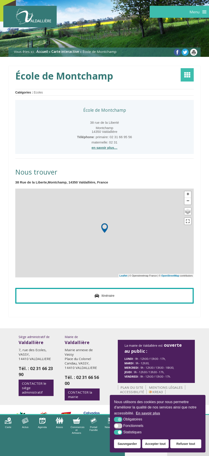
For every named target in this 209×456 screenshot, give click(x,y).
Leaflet (123, 275)
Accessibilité (132, 392)
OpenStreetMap (170, 275)
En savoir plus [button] (148, 413)
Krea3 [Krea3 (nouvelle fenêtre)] (156, 392)
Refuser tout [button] (185, 444)
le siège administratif (34, 387)
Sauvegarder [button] (127, 444)
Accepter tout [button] (155, 444)
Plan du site (131, 387)
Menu (195, 11)
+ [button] (187, 194)
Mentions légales (166, 387)
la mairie (80, 394)
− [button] (187, 201)
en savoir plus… (105, 147)
